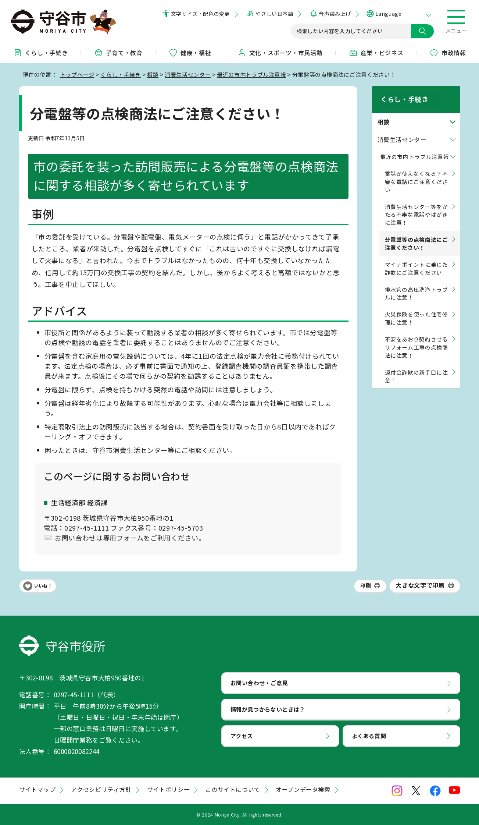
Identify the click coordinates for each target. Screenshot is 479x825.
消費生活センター (188, 74)
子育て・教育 (118, 52)
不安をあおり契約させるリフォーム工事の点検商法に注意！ (416, 339)
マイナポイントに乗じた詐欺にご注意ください (416, 260)
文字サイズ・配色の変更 (200, 13)
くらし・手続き (40, 52)
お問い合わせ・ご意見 (259, 683)
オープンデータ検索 (303, 789)
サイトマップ (37, 789)
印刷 (365, 585)
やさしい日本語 (274, 13)
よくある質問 (369, 736)
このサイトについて (232, 789)
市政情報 (448, 52)
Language (388, 13)
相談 (152, 74)
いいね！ (43, 586)
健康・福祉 (190, 52)
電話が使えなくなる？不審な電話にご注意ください (416, 173)
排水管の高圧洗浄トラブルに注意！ (416, 285)
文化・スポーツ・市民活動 (280, 52)
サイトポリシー (168, 789)
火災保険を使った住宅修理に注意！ (416, 310)
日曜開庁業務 (73, 739)
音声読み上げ (335, 13)
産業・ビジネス (376, 52)
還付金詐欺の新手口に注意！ (416, 368)
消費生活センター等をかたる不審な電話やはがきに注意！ (416, 207)
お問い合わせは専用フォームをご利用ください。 (130, 537)
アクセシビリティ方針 (101, 789)
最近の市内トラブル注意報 (251, 74)
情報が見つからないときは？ (267, 709)
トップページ (77, 74)
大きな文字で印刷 (420, 585)
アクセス (241, 736)
